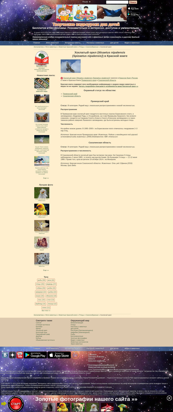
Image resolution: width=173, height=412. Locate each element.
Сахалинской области (107, 80)
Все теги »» (46, 310)
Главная (36, 43)
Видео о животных (132, 43)
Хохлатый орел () (86, 78)
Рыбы (73, 334)
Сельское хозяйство (96, 361)
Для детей (114, 43)
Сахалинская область (72, 96)
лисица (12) (52, 304)
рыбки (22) (51, 288)
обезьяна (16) (51, 296)
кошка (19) (40, 296)
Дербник (39, 336)
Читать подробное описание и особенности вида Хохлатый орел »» (108, 86)
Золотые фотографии (79, 338)
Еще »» (46, 178)
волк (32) (51, 280)
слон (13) (50, 300)
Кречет (38, 328)
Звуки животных (77, 344)
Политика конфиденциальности (101, 365)
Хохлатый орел (41, 330)
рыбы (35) (41, 280)
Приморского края (88, 80)
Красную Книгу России (128, 78)
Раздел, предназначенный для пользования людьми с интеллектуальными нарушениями (113, 369)
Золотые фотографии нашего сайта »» (86, 399)
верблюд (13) (40, 304)
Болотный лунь (41, 332)
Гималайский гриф (43, 334)
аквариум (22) (41, 292)
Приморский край (70, 94)
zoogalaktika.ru (25, 391)
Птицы (73, 325)
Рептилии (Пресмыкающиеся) (82, 330)
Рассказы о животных (95, 43)
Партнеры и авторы (96, 356)
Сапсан (38, 323)
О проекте (92, 354)
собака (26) (41, 288)
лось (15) (41, 300)
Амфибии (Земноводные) (80, 332)
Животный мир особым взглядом (101, 367)
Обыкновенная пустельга (45, 340)
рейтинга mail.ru (67, 378)
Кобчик (38, 338)
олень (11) (46, 308)
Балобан (39, 326)
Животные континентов (79, 342)
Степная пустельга (43, 325)
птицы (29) (40, 284)
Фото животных (52, 43)
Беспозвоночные (77, 336)
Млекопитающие (77, 323)
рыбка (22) (52, 292)
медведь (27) (51, 284)
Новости (91, 359)
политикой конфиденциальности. (123, 395)
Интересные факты (72, 43)
